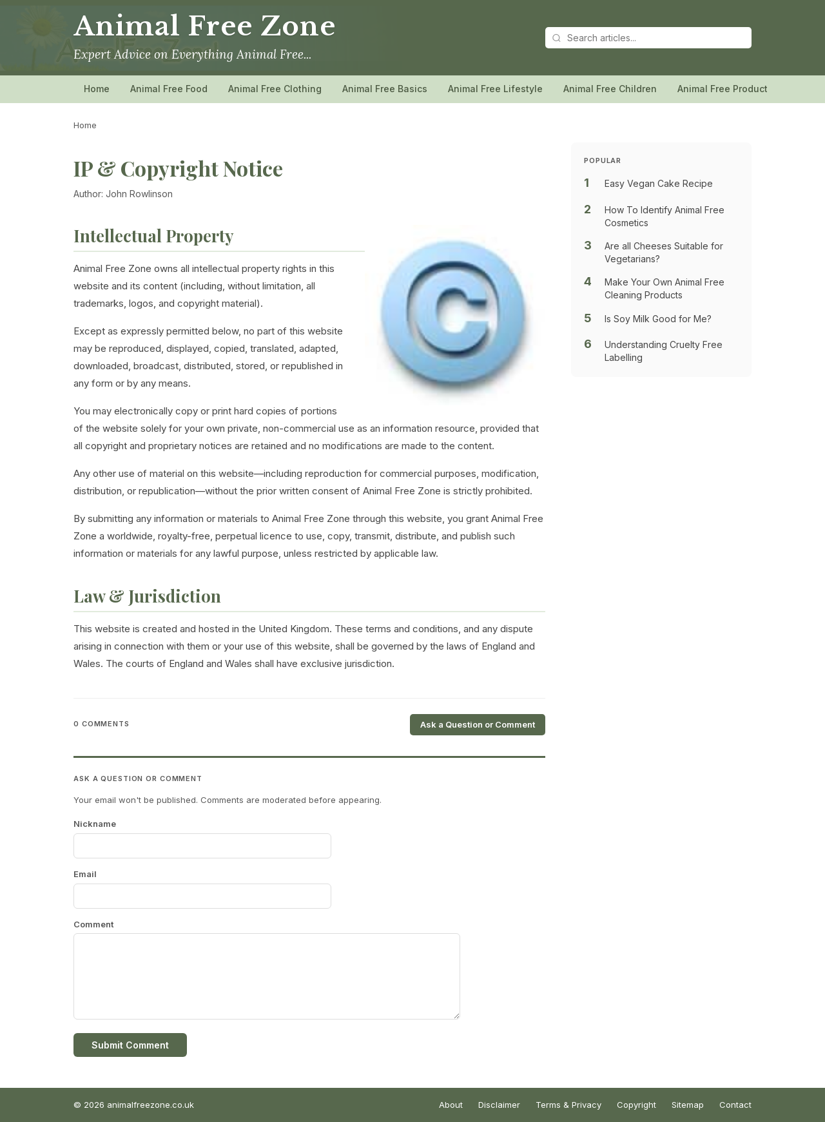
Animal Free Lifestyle (495, 88)
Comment (93, 924)
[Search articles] (648, 37)
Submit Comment (130, 1045)
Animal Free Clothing (275, 88)
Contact (735, 1104)
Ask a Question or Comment (477, 724)
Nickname (94, 823)
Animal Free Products (725, 88)
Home (97, 88)
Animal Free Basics (384, 88)
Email (85, 874)
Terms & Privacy (568, 1104)
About (451, 1104)
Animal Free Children (610, 88)
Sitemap (688, 1104)
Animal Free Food (169, 88)
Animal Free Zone (204, 26)
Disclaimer (499, 1104)
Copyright (636, 1104)
